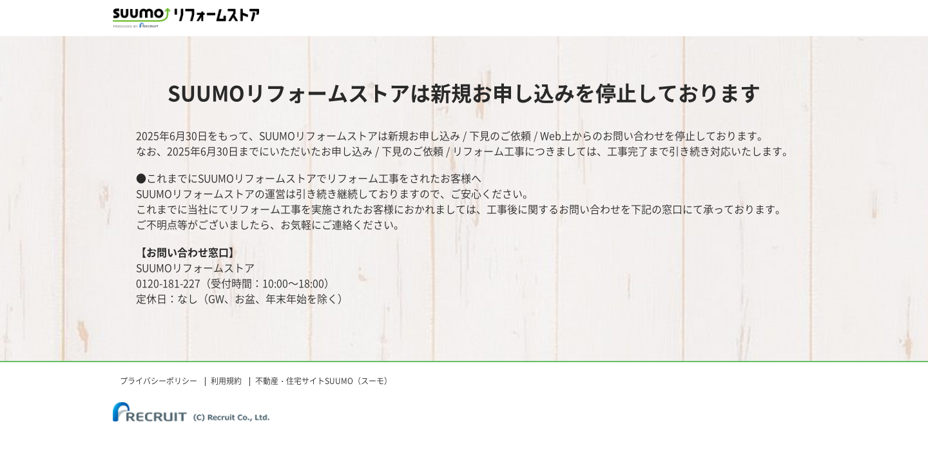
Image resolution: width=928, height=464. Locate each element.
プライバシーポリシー (158, 381)
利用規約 (226, 381)
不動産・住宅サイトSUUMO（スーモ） (323, 381)
